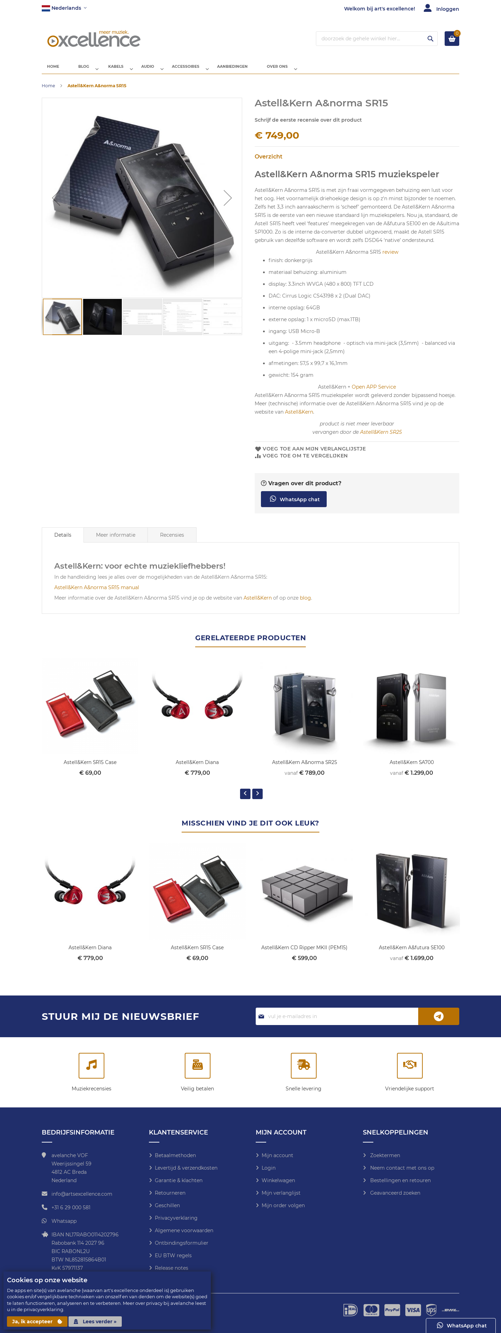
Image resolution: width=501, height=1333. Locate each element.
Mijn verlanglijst (281, 1193)
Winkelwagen (278, 1180)
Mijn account (277, 1155)
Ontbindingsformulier (181, 1243)
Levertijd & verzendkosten (186, 1168)
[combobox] (377, 38)
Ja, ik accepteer (37, 1321)
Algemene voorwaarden (184, 1230)
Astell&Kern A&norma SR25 (304, 768)
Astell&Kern (299, 417)
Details (62, 540)
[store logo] (94, 38)
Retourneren (170, 1193)
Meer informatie (115, 540)
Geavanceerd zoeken (394, 1193)
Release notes (171, 1268)
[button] (64, 8)
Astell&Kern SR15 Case (90, 768)
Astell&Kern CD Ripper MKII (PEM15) (304, 953)
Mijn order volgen (283, 1205)
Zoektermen (384, 1155)
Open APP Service (374, 392)
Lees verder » (95, 1321)
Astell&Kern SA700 (411, 768)
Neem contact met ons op (401, 1168)
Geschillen (167, 1205)
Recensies (172, 540)
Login (269, 1168)
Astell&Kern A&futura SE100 (411, 953)
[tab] (63, 540)
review (390, 257)
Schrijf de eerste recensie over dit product (308, 125)
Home (48, 91)
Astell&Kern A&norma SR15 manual (96, 593)
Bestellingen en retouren (400, 1180)
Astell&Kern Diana (197, 768)
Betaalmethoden (175, 1155)
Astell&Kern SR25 (381, 437)
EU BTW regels (173, 1255)
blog (305, 603)
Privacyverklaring (176, 1218)
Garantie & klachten (178, 1180)
